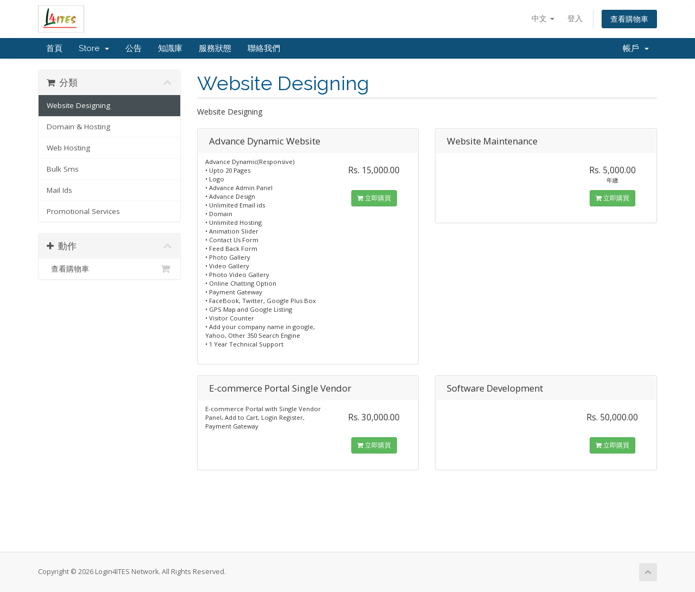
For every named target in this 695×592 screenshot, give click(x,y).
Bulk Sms (63, 169)
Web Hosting (68, 148)
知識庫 (170, 48)
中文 (543, 18)
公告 (133, 48)
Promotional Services (83, 211)
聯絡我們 (264, 48)
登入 (575, 18)
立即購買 (374, 198)
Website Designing (78, 105)
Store (94, 48)
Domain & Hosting (78, 126)
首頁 (54, 48)
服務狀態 (215, 48)
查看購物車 (629, 19)
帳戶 (636, 48)
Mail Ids (59, 190)
